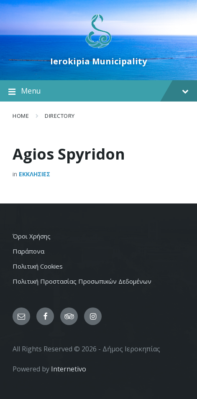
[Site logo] (98, 47)
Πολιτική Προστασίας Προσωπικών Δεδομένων (82, 281)
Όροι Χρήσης (32, 236)
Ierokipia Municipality (98, 61)
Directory (60, 115)
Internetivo (68, 369)
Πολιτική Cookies (38, 266)
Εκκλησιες (34, 174)
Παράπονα (28, 251)
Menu (98, 91)
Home (21, 115)
